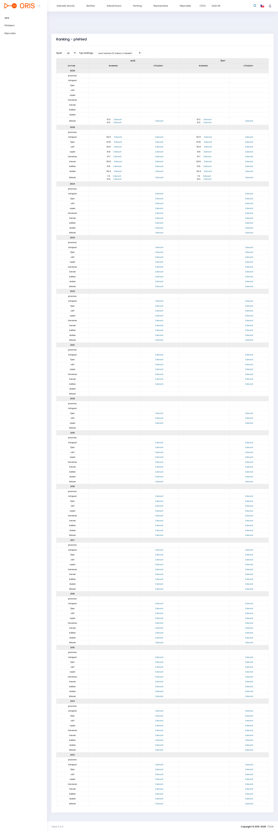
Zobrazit (117, 119)
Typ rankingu (86, 52)
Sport (59, 52)
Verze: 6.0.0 (57, 826)
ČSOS (271, 826)
